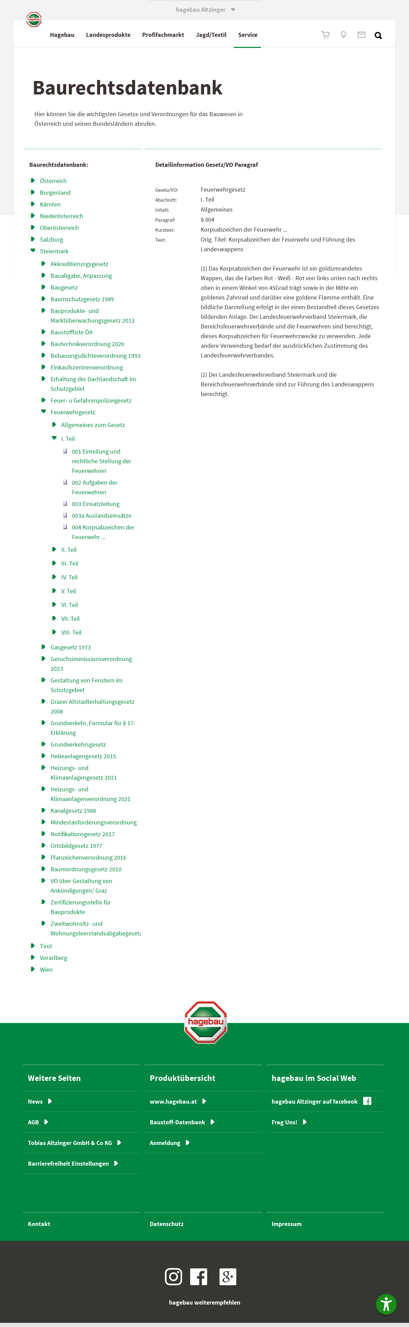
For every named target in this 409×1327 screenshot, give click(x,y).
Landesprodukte (137, 35)
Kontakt (39, 1228)
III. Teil (69, 567)
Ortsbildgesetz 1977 (76, 849)
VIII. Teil (71, 636)
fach (191, 35)
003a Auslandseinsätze (102, 519)
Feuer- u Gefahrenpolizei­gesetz (91, 404)
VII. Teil (70, 622)
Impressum (287, 1228)
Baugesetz (64, 291)
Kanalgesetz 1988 (73, 814)
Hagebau (91, 35)
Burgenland (55, 196)
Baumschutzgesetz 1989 (82, 303)
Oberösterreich (59, 231)
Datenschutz (166, 1228)
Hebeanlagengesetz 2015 (83, 760)
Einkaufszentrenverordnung (87, 371)
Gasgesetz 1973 (71, 651)
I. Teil (68, 442)
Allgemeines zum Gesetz (93, 429)
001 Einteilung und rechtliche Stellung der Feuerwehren (101, 464)
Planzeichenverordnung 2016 (88, 861)
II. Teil (69, 553)
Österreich (53, 185)
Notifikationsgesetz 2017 (83, 838)
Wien (46, 973)
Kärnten (50, 208)
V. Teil (68, 595)
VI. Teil (69, 608)
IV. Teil (69, 581)
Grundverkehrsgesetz (78, 748)
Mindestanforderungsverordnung (94, 826)
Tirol (46, 950)
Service (277, 35)
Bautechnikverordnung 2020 (87, 348)
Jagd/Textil (240, 35)
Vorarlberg (53, 961)
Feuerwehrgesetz (73, 416)
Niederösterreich (61, 220)
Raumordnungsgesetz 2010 (86, 873)
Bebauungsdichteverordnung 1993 (95, 359)
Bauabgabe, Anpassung (81, 279)
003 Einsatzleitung (95, 507)
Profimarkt (192, 35)
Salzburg (51, 243)
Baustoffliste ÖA (72, 336)
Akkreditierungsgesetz (79, 268)
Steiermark (54, 255)
